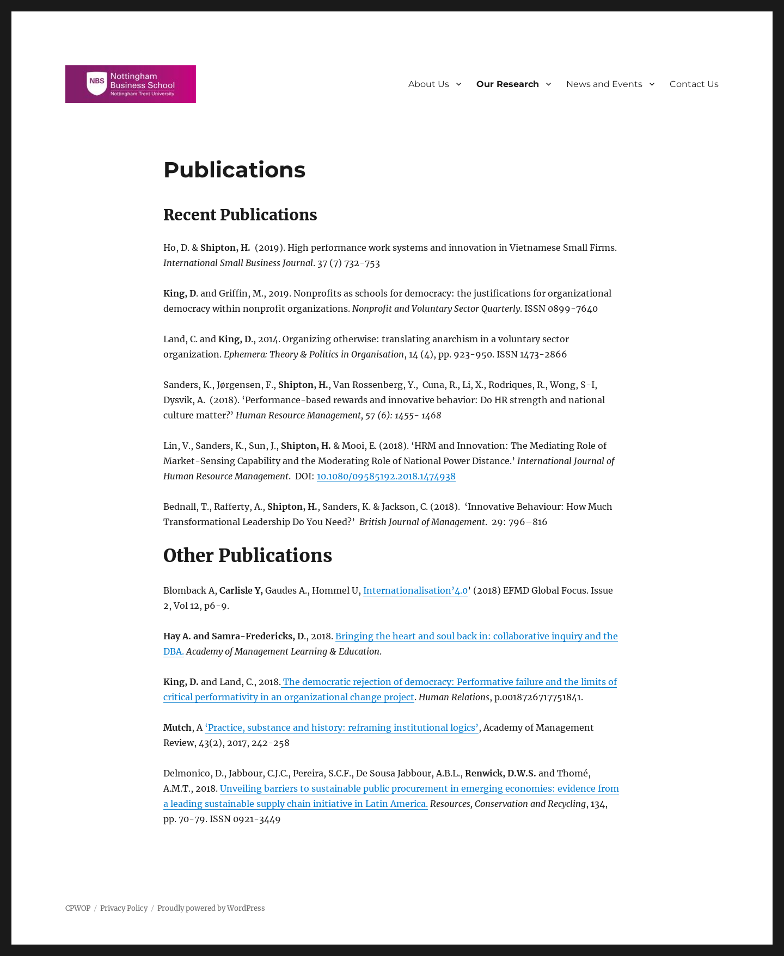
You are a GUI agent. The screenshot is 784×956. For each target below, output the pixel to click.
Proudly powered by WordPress (211, 908)
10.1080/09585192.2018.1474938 (386, 476)
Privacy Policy (124, 908)
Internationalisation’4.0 (415, 590)
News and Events (604, 84)
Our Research (507, 84)
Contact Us (694, 84)
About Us (428, 84)
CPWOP (77, 908)
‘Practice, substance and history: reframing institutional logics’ (342, 727)
